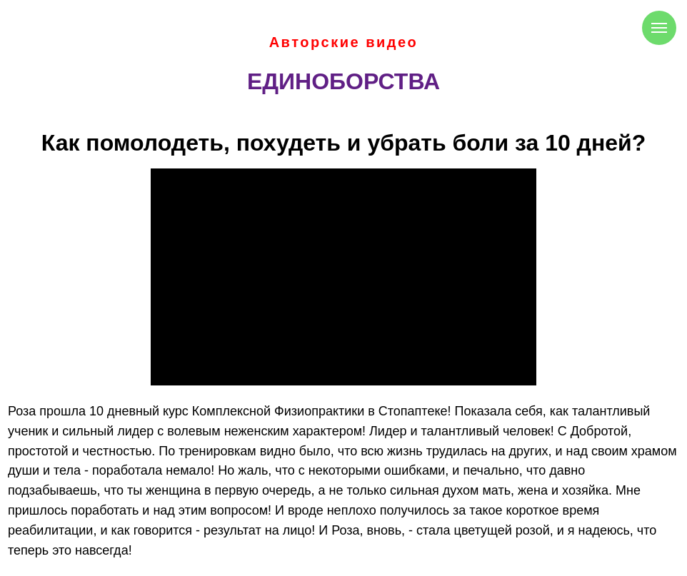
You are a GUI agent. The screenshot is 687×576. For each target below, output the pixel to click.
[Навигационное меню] (659, 28)
